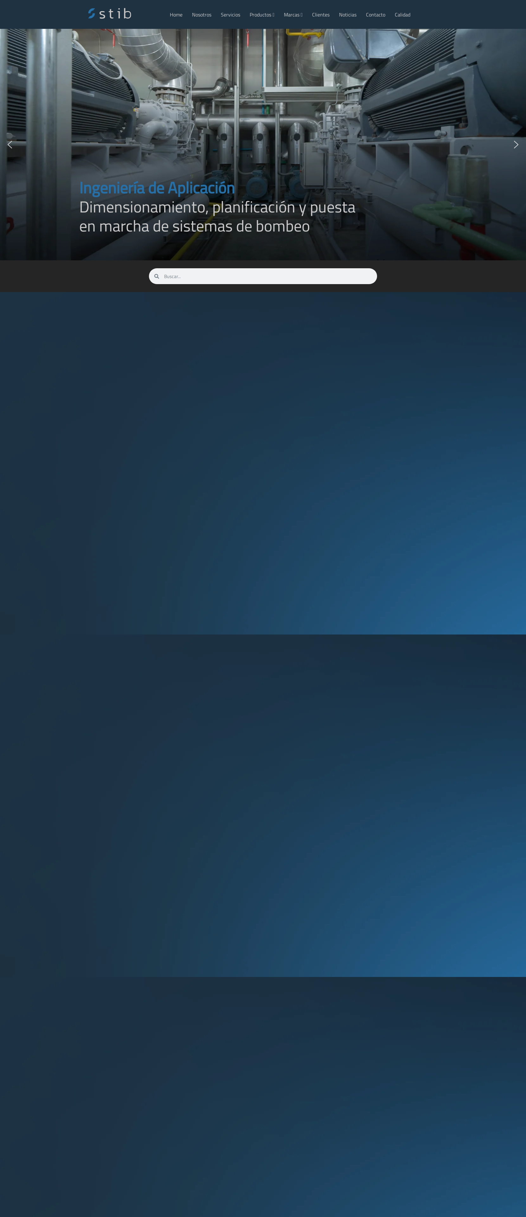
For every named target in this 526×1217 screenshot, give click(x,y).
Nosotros (201, 14)
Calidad (402, 14)
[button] (10, 145)
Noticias (347, 14)
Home (176, 14)
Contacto (375, 14)
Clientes (321, 14)
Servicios (230, 14)
